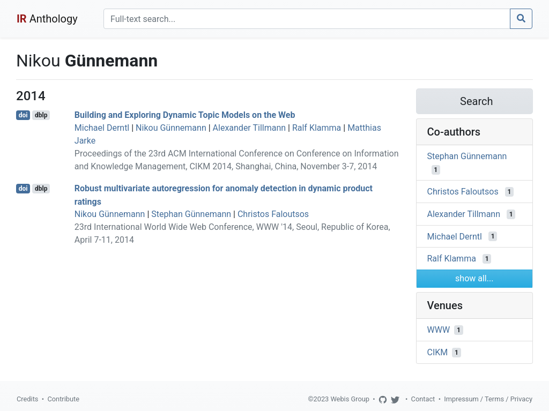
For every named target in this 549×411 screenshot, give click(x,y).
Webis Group (349, 399)
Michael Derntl (102, 128)
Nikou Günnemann (171, 128)
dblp (41, 115)
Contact (423, 399)
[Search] (306, 19)
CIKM (437, 352)
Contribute (63, 399)
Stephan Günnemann (191, 214)
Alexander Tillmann (249, 128)
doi (23, 115)
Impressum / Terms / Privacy (488, 399)
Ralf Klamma (316, 128)
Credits (27, 399)
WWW (438, 330)
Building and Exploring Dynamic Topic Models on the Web (185, 115)
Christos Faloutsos (273, 214)
